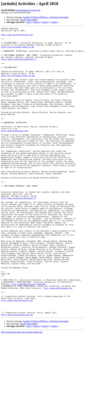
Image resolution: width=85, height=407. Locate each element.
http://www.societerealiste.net (17, 36)
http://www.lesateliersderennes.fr (18, 65)
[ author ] (54, 22)
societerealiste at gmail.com (28, 10)
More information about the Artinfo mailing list (21, 390)
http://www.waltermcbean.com (58, 340)
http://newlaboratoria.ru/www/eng (29, 335)
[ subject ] (45, 22)
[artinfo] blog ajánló (28, 20)
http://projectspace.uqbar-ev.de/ (18, 85)
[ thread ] (36, 22)
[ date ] (29, 22)
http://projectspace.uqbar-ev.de (17, 51)
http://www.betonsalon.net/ (15, 151)
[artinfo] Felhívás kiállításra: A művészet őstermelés (46, 17)
